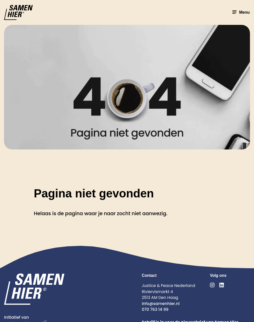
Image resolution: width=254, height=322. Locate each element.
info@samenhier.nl (161, 304)
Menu (240, 12)
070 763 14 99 (155, 309)
